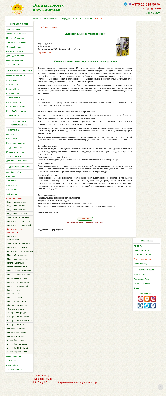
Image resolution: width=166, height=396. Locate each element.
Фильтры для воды (14, 51)
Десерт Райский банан (17, 354)
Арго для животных (15, 60)
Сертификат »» (42, 53)
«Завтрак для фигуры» (17, 319)
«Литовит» (11, 181)
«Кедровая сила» (14, 198)
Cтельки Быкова (13, 47)
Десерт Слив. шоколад (17, 357)
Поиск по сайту (152, 13)
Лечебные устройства (16, 34)
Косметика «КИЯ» (14, 102)
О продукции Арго (69, 18)
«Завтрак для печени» (17, 315)
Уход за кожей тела (15, 152)
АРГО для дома (13, 64)
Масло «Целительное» (17, 269)
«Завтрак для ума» (15, 334)
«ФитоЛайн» (12, 375)
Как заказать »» (82, 219)
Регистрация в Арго (144, 38)
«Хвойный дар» (13, 93)
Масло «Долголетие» (16, 307)
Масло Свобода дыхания (18, 281)
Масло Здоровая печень (18, 273)
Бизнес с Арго (86, 18)
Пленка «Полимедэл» (16, 38)
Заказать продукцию (145, 42)
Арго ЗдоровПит (13, 172)
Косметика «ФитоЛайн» (17, 106)
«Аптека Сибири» (14, 98)
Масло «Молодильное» (17, 265)
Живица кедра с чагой (17, 250)
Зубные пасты (12, 115)
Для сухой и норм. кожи (17, 161)
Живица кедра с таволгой (18, 246)
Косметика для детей (15, 143)
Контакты (140, 29)
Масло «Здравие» (15, 304)
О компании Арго (51, 18)
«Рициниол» (11, 80)
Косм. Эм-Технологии (16, 111)
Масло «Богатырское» (17, 261)
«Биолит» (10, 176)
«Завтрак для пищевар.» (18, 323)
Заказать (99, 18)
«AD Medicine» (13, 194)
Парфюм (10, 134)
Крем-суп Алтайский (16, 338)
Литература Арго (143, 62)
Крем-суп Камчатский (16, 342)
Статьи (139, 71)
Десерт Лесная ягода (16, 350)
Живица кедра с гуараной (18, 221)
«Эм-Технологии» (14, 379)
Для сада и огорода (15, 56)
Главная (37, 18)
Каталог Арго (141, 58)
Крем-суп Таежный (15, 346)
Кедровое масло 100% (17, 285)
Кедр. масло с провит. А (18, 289)
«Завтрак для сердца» (17, 311)
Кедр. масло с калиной (17, 293)
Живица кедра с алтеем (18, 217)
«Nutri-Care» (12, 189)
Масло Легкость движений (19, 277)
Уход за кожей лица (15, 156)
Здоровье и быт (13, 29)
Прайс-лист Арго (143, 34)
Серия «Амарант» (14, 139)
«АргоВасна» (12, 84)
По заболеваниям (143, 67)
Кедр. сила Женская (16, 206)
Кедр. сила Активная (16, 202)
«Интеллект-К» (13, 130)
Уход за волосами (14, 147)
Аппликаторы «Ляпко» (16, 42)
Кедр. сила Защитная (16, 210)
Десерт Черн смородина (18, 361)
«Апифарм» (11, 370)
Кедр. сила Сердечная (17, 213)
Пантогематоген (13, 366)
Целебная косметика (15, 76)
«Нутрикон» (11, 185)
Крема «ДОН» (12, 89)
